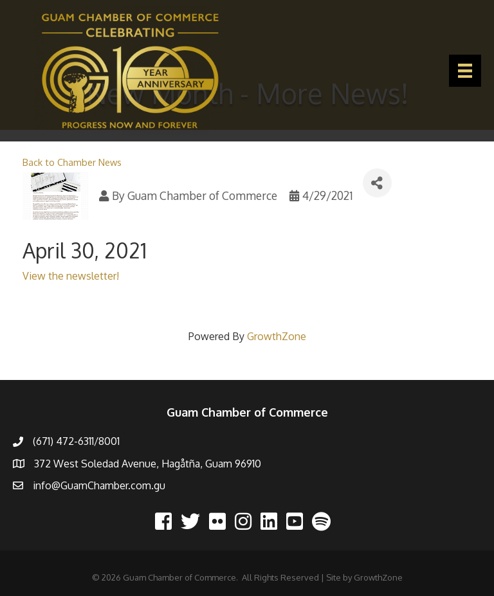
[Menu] (465, 71)
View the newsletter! (71, 275)
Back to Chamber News (72, 162)
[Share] (377, 182)
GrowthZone (276, 336)
